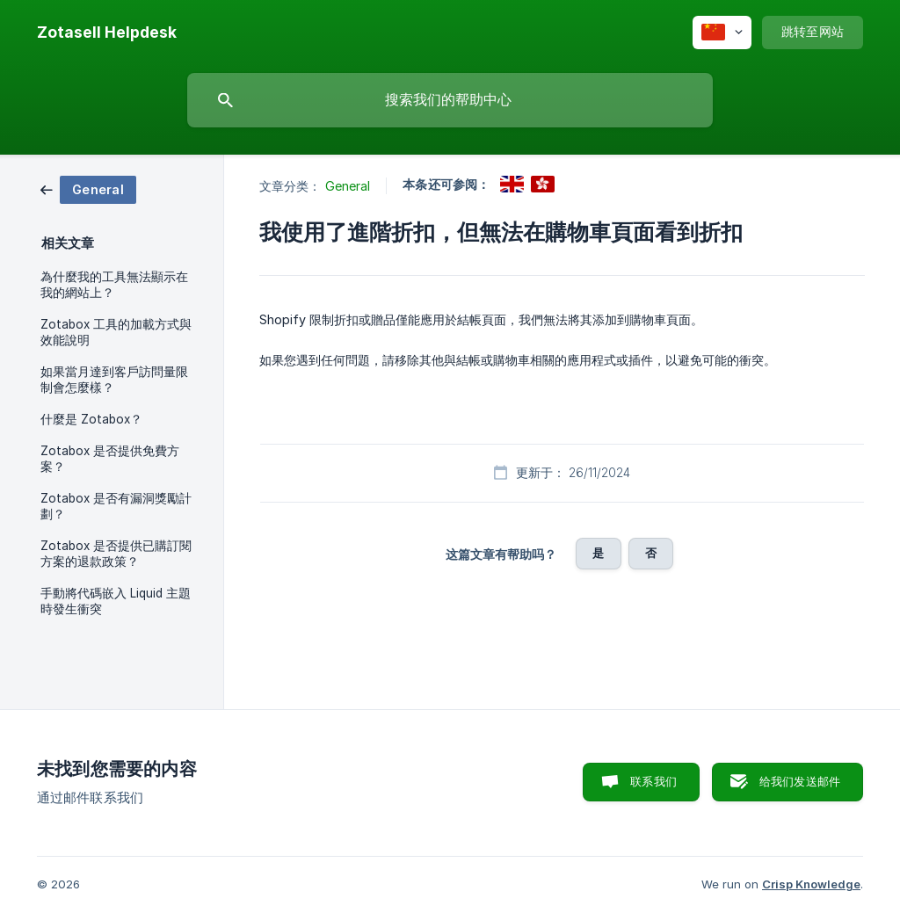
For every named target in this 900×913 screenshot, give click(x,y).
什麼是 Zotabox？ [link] (91, 419)
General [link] (348, 185)
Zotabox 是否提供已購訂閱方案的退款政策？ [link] (116, 554)
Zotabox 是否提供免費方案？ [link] (109, 459)
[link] (88, 188)
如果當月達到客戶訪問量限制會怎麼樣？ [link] (114, 380)
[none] (107, 32)
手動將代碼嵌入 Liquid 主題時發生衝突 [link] (115, 601)
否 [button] (651, 553)
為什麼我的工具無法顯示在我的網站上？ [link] (114, 285)
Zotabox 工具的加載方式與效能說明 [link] (116, 332)
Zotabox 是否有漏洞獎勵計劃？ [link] (116, 506)
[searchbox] (450, 100)
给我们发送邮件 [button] (799, 781)
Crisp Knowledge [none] (811, 884)
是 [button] (598, 553)
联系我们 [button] (653, 781)
